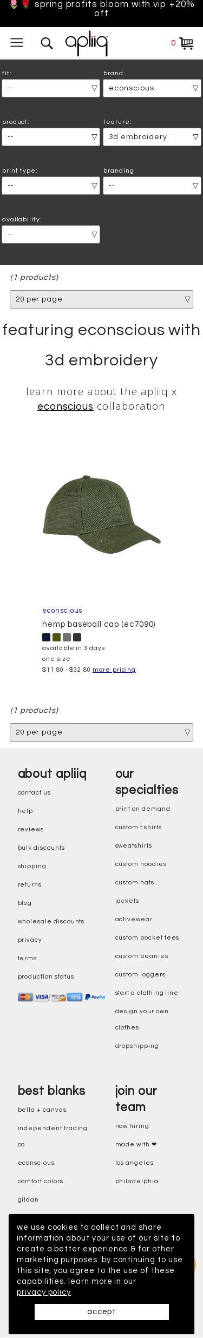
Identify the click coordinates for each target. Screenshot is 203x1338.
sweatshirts (133, 846)
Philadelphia (137, 1182)
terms (27, 959)
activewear (134, 920)
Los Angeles (134, 1163)
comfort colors (40, 1182)
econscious (65, 407)
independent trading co (53, 1137)
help (26, 812)
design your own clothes (142, 1020)
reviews (31, 830)
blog (25, 904)
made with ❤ (136, 1145)
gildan (29, 1200)
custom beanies (141, 957)
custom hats (134, 883)
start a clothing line (147, 993)
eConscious (36, 1163)
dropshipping (137, 1047)
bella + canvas (42, 1110)
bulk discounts (41, 848)
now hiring (132, 1127)
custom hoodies (141, 865)
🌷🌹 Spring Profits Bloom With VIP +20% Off (101, 9)
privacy (30, 940)
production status (46, 977)
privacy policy (44, 1292)
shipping (32, 867)
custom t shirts (138, 828)
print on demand (143, 809)
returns (30, 885)
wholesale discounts (51, 922)
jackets (127, 901)
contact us (34, 793)
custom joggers (140, 975)
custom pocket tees (147, 938)
